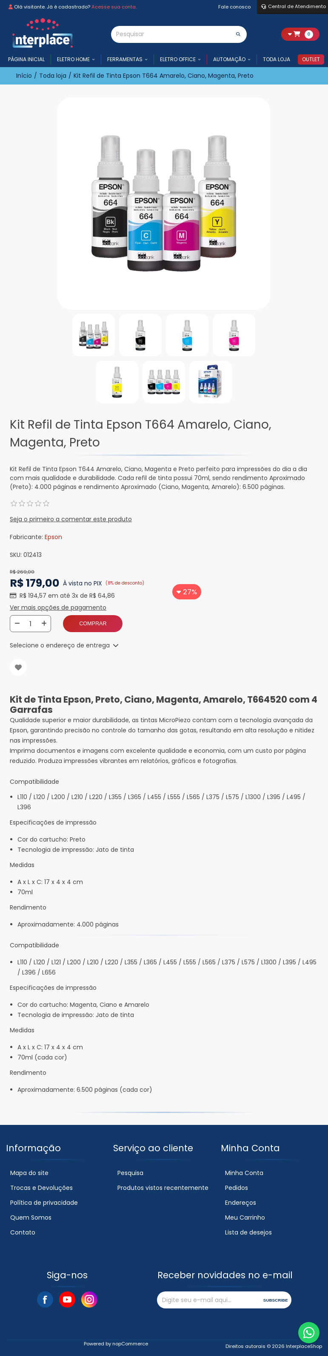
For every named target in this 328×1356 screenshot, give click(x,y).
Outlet (311, 59)
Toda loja (276, 59)
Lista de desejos (248, 1232)
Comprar (92, 624)
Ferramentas (125, 59)
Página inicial (26, 59)
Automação (229, 59)
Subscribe (275, 1300)
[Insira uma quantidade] (30, 623)
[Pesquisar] (170, 34)
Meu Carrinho (245, 1217)
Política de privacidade (44, 1202)
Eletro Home (73, 59)
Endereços (240, 1202)
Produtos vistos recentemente (162, 1188)
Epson (53, 537)
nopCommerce (130, 1343)
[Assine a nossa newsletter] (208, 1299)
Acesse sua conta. (114, 6)
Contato (22, 1232)
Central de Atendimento (293, 6)
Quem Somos (30, 1217)
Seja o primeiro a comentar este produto (71, 519)
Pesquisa (130, 1173)
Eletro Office (178, 59)
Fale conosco (234, 6)
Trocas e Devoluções (41, 1188)
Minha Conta (244, 1173)
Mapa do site (29, 1173)
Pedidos (236, 1188)
